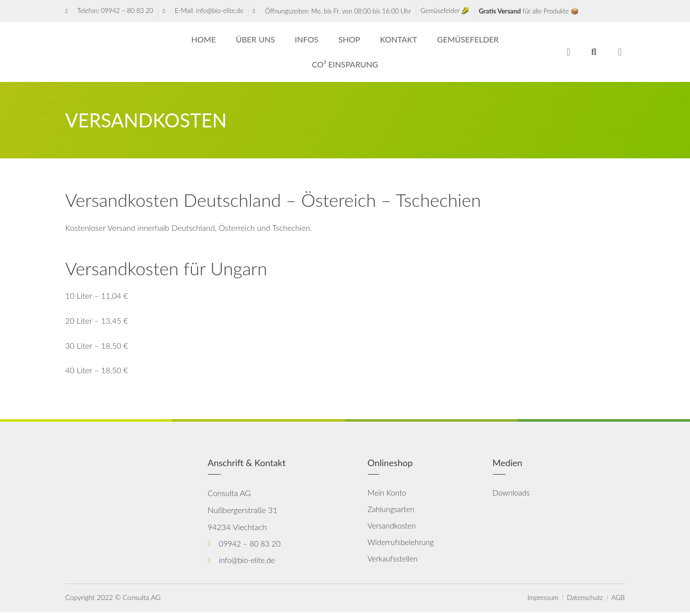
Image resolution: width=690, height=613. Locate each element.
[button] (594, 52)
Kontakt (398, 39)
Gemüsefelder (468, 39)
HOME (203, 39)
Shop (349, 39)
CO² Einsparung (345, 64)
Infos (306, 39)
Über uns (255, 39)
